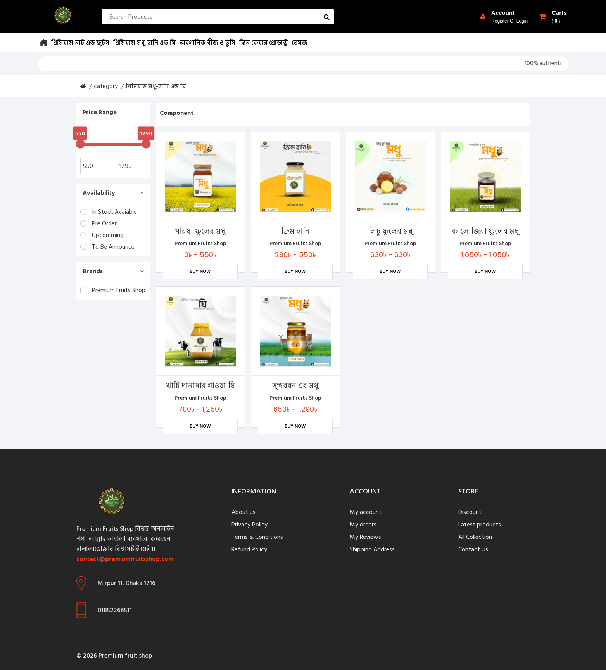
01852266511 (115, 610)
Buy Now (200, 271)
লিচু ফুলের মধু (390, 231)
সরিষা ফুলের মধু (200, 231)
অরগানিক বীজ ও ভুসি (207, 43)
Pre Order (98, 223)
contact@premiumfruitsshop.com (124, 559)
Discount (470, 512)
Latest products (479, 524)
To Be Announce (107, 247)
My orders (363, 524)
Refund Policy (249, 549)
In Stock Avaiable (108, 212)
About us (243, 512)
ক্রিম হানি (295, 231)
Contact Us (473, 549)
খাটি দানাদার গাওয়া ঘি (200, 385)
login (522, 21)
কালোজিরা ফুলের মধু (485, 231)
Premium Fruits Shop (112, 290)
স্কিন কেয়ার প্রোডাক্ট (263, 43)
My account (366, 512)
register (500, 21)
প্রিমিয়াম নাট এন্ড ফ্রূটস (80, 43)
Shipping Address (372, 549)
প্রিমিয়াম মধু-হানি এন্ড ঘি (144, 43)
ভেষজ (299, 43)
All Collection (475, 537)
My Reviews (365, 537)
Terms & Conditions (257, 537)
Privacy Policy (249, 524)
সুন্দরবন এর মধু (295, 385)
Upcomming (102, 235)
